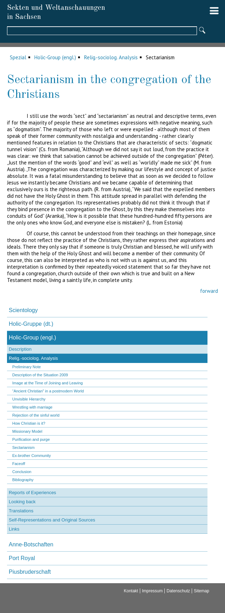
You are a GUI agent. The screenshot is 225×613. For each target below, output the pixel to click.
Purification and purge (31, 439)
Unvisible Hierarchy (29, 399)
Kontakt (131, 590)
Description (20, 349)
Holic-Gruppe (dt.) (31, 324)
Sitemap (201, 590)
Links (14, 529)
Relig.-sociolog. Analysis (111, 57)
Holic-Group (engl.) (55, 57)
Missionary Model (27, 431)
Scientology (23, 310)
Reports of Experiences (32, 492)
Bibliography (23, 480)
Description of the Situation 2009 (40, 375)
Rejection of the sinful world (36, 415)
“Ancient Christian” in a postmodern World (48, 391)
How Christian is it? (28, 423)
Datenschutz (178, 590)
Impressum (152, 590)
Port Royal (22, 558)
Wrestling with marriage (32, 407)
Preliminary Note (26, 367)
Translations (21, 510)
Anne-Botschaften (31, 544)
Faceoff (18, 464)
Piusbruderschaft (30, 572)
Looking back (22, 501)
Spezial (18, 57)
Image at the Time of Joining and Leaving (47, 383)
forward (209, 291)
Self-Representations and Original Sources (52, 520)
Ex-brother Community (31, 455)
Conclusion (21, 472)
